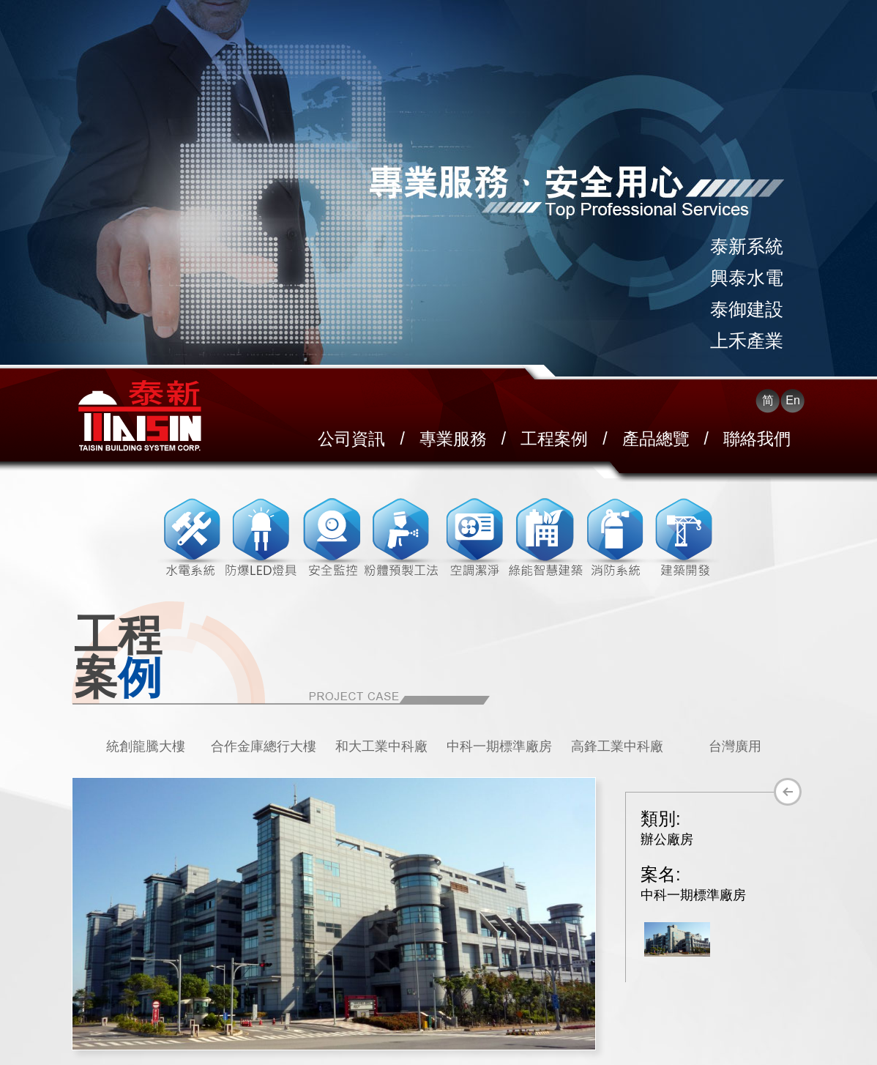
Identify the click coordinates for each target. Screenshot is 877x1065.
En (792, 400)
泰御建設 (746, 309)
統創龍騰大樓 (145, 746)
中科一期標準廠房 (499, 746)
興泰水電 (746, 277)
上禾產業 (746, 340)
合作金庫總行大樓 (263, 746)
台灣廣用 (735, 746)
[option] (145, 746)
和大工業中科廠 (381, 746)
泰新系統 (746, 246)
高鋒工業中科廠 (617, 746)
